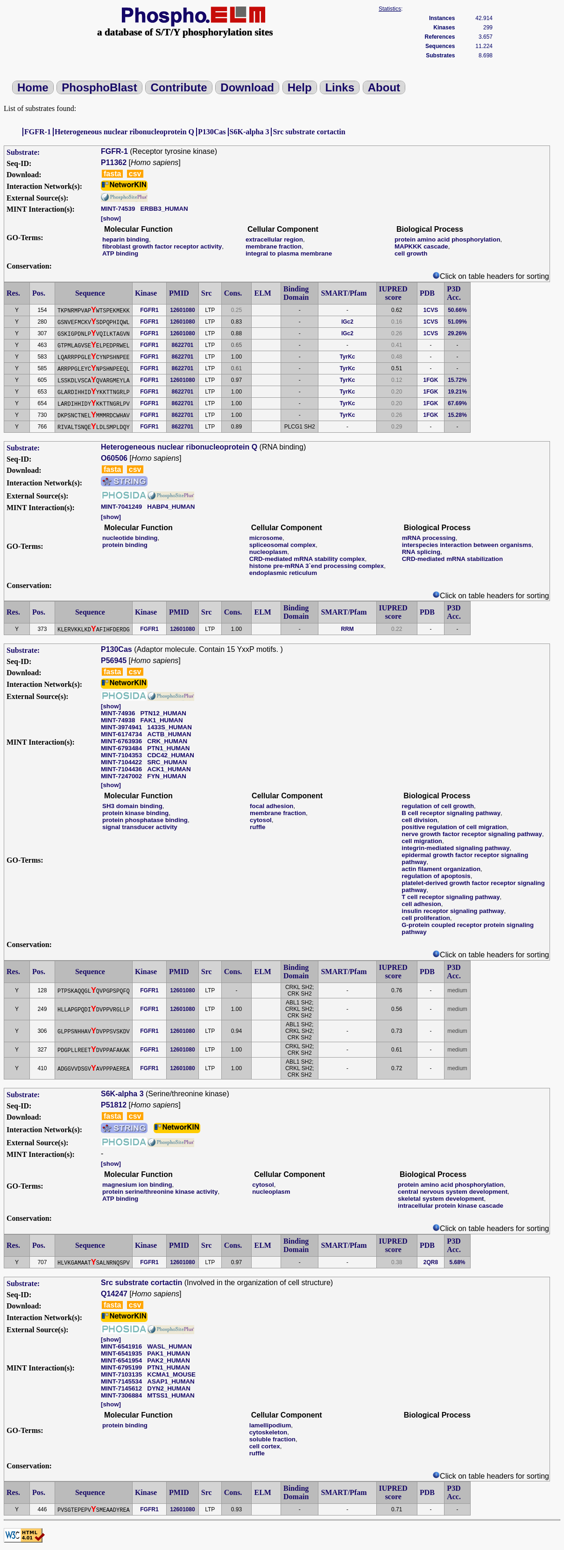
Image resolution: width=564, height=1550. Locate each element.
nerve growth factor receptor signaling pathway (472, 833)
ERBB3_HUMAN (164, 208)
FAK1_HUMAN (161, 720)
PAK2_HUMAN (168, 1360)
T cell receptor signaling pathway (451, 896)
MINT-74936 (118, 713)
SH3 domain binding (132, 806)
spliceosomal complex (282, 544)
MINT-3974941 (121, 727)
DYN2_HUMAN (168, 1388)
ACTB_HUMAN (169, 734)
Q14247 (114, 1294)
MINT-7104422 (121, 762)
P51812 (114, 1105)
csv (135, 174)
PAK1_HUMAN (168, 1353)
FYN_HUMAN (166, 776)
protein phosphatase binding (145, 820)
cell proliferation (426, 917)
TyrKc (347, 356)
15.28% (457, 415)
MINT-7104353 (121, 755)
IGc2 (347, 321)
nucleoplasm (268, 551)
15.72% (457, 380)
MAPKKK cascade (421, 246)
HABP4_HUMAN (171, 506)
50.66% (457, 310)
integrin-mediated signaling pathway (455, 847)
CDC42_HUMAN (170, 755)
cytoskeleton (268, 1432)
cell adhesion (421, 903)
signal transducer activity (139, 826)
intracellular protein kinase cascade (450, 1205)
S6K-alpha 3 (249, 132)
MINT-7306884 (121, 1395)
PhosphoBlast (99, 87)
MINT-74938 (118, 720)
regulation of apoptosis (436, 875)
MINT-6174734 (121, 734)
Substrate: (23, 152)
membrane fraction (274, 246)
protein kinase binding (135, 813)
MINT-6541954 (121, 1360)
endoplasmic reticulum (283, 572)
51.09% (457, 321)
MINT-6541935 (121, 1353)
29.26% (457, 333)
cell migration (422, 840)
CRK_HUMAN (167, 741)
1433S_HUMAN (169, 727)
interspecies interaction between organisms (467, 544)
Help (300, 87)
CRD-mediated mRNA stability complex (307, 558)
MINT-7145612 (121, 1388)
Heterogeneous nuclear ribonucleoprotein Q (124, 132)
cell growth (411, 253)
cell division (419, 820)
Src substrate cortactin (309, 132)
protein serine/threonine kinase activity (160, 1191)
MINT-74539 (118, 208)
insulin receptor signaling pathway (453, 910)
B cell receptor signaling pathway (451, 813)
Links (339, 87)
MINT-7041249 (121, 506)
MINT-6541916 (121, 1346)
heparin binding (125, 239)
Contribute (178, 87)
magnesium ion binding (137, 1184)
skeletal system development (441, 1198)
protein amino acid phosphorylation (448, 239)
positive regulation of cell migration (454, 826)
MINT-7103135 (121, 1374)
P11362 (114, 162)
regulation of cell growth (438, 806)
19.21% (457, 391)
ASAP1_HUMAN (170, 1381)
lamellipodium (270, 1425)
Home (33, 87)
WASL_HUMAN (169, 1346)
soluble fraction (272, 1439)
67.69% (457, 403)
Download (247, 87)
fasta (112, 174)
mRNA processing (429, 537)
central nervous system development (453, 1191)
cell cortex (264, 1446)
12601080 (182, 310)
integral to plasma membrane (289, 253)
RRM (347, 629)
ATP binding (120, 253)
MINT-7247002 (121, 776)
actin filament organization (441, 868)
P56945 (114, 660)
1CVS (430, 310)
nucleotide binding (129, 537)
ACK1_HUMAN (168, 769)
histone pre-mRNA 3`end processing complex (316, 565)
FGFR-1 (37, 132)
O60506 (114, 458)
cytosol (261, 820)
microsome (265, 537)
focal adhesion (271, 806)
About (384, 87)
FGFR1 (149, 310)
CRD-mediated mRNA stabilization (452, 558)
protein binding (125, 544)
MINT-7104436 (121, 769)
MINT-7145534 (121, 1381)
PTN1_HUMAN (168, 748)
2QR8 (430, 1262)
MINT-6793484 (121, 748)
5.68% (457, 1262)
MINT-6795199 (121, 1367)
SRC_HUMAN (167, 762)
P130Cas (212, 132)
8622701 (183, 345)
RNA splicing (421, 551)
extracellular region (274, 239)
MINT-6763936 (121, 741)
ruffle (257, 826)
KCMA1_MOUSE (171, 1374)
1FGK (430, 380)
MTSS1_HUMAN (170, 1395)
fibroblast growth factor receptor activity (162, 246)
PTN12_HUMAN (163, 713)
